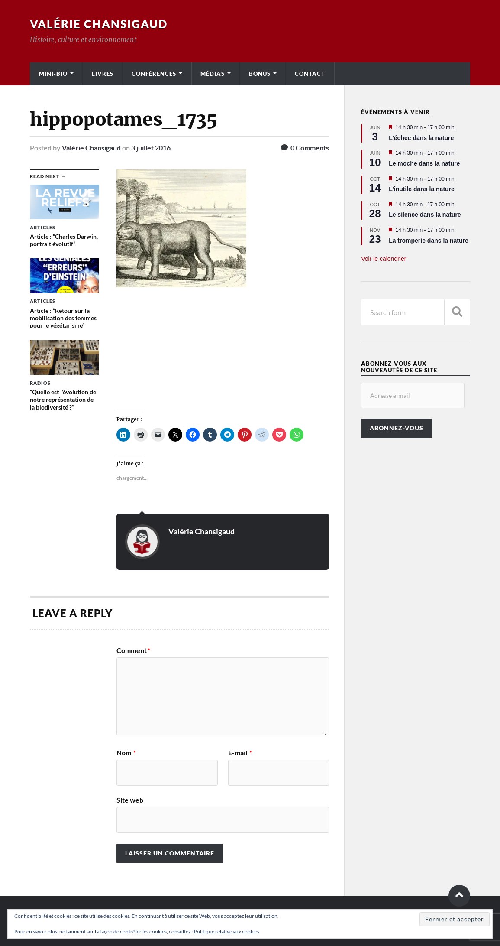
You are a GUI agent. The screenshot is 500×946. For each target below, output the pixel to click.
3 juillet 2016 (151, 147)
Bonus (260, 73)
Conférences (154, 73)
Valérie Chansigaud (99, 23)
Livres (102, 73)
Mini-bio (53, 73)
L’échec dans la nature (421, 137)
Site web (129, 799)
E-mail (240, 752)
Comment (133, 650)
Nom (126, 752)
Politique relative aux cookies (226, 931)
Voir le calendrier (383, 258)
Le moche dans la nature (424, 163)
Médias (212, 73)
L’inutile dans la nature (422, 188)
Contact (310, 73)
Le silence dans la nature (425, 214)
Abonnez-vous (396, 428)
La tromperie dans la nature (428, 240)
